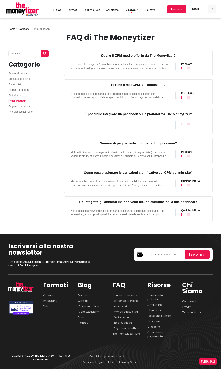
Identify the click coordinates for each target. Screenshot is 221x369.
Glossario (153, 326)
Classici (48, 295)
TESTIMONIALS (91, 10)
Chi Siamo (112, 10)
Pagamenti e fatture (19, 106)
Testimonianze (191, 312)
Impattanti (50, 300)
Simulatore (154, 304)
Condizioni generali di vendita (108, 356)
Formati (83, 322)
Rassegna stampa (159, 315)
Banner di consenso (19, 73)
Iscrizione (176, 9)
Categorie (24, 28)
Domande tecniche (19, 79)
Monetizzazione (88, 311)
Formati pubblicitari (19, 90)
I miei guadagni (17, 100)
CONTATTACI (208, 361)
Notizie (82, 295)
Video (46, 306)
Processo (153, 321)
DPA (111, 362)
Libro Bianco (155, 310)
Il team (187, 307)
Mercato (83, 317)
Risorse (130, 9)
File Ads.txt (14, 84)
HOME (57, 10)
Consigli (83, 300)
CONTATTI (150, 10)
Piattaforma (15, 95)
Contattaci (189, 301)
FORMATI (72, 10)
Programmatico (88, 306)
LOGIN (195, 9)
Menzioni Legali (93, 362)
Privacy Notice (128, 362)
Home (11, 28)
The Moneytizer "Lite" (20, 111)
